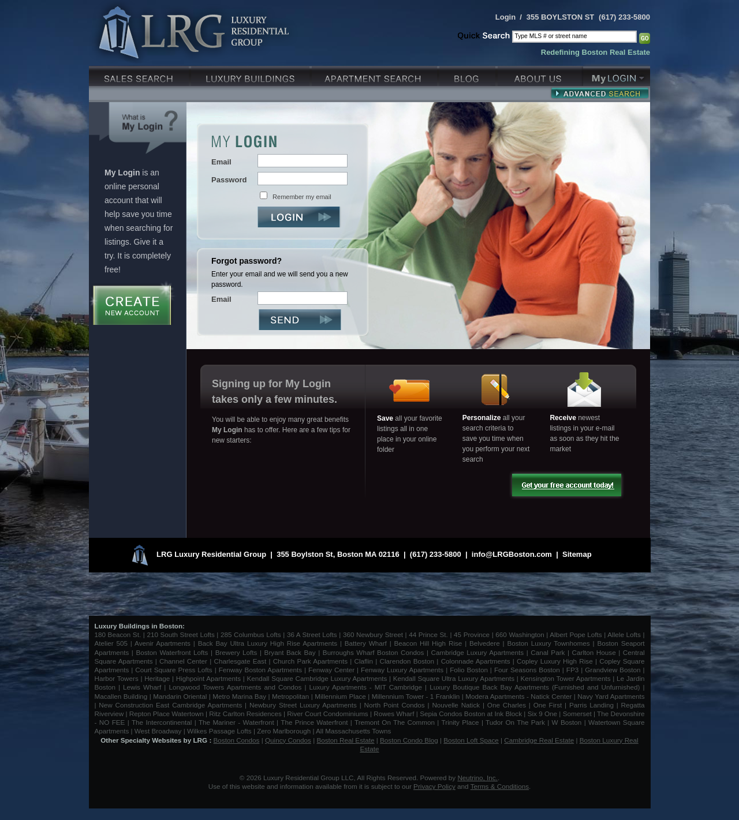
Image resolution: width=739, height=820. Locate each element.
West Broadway (158, 731)
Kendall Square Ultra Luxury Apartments (453, 678)
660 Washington (519, 634)
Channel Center (183, 661)
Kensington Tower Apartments (566, 678)
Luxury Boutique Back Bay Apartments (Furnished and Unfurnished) (535, 687)
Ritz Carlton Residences (245, 713)
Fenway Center (331, 669)
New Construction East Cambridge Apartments (170, 705)
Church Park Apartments (310, 661)
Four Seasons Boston (528, 669)
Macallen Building (121, 696)
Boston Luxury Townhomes (548, 643)
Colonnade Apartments (475, 661)
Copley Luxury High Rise (555, 661)
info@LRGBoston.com (512, 554)
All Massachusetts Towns (353, 731)
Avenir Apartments (163, 643)
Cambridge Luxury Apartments (477, 652)
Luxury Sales (140, 74)
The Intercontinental (162, 722)
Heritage (157, 678)
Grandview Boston (612, 669)
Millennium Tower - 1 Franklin (416, 696)
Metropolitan (291, 696)
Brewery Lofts (236, 652)
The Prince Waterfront (314, 722)
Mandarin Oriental (180, 696)
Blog (468, 74)
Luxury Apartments (375, 74)
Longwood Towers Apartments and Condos (235, 687)
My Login (616, 74)
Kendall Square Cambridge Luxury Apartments (318, 678)
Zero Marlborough (284, 731)
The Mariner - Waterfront (236, 722)
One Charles (506, 705)
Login (505, 17)
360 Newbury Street (373, 634)
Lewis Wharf (142, 687)
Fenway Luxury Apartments (402, 669)
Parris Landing (591, 705)
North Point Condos (394, 705)
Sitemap (577, 554)
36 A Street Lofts (312, 634)
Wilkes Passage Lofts (219, 731)
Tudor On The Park (515, 722)
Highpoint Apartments (209, 678)
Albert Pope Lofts (576, 634)
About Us (540, 74)
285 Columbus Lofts (251, 634)
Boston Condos (237, 740)
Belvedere (484, 643)
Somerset (577, 713)
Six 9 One (542, 713)
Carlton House (594, 652)
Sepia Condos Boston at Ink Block (471, 713)
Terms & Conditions (500, 786)
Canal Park (548, 652)
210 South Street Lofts (180, 634)
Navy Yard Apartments (610, 696)
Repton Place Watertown (166, 713)
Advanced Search (599, 93)
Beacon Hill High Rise (428, 643)
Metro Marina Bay (239, 696)
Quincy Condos (288, 740)
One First (547, 705)
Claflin (365, 661)
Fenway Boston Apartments (260, 669)
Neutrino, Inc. (477, 777)
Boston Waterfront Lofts (172, 652)
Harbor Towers (117, 678)
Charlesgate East (240, 661)
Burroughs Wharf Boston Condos (373, 652)
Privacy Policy (434, 786)
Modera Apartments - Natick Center (518, 696)
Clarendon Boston (407, 661)
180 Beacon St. (118, 634)
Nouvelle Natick (456, 705)
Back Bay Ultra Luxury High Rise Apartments (267, 643)
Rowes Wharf (394, 713)
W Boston (568, 722)
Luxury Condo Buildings (251, 74)
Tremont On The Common (394, 722)
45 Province (472, 634)
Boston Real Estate (345, 740)
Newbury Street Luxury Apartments (303, 705)
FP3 (573, 669)
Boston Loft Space (471, 740)
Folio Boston (469, 669)
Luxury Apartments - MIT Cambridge (365, 687)
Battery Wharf (366, 643)
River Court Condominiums (327, 713)
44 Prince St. (428, 634)
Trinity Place (462, 722)
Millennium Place (340, 696)
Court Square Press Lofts (173, 669)
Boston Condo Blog (409, 740)
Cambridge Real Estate (539, 740)
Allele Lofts (624, 634)
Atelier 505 (112, 643)
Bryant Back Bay (290, 652)
